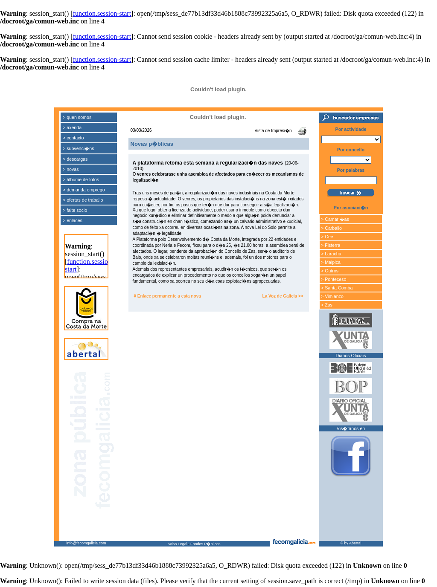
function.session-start (102, 13)
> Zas (326, 304)
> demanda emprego (84, 189)
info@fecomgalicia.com (86, 543)
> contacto (73, 137)
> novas (71, 169)
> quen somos (77, 117)
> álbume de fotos (81, 179)
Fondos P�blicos (205, 544)
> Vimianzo (332, 296)
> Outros (329, 270)
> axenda (72, 127)
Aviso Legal (177, 544)
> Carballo (331, 228)
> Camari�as (335, 219)
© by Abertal (350, 543)
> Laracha (331, 253)
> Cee (327, 236)
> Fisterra (330, 245)
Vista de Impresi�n (272, 130)
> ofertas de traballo (83, 199)
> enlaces (72, 220)
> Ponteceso (334, 279)
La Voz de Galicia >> (282, 296)
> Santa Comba (337, 287)
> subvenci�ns (78, 148)
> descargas (75, 159)
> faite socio (75, 210)
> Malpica (331, 262)
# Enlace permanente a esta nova (167, 296)
